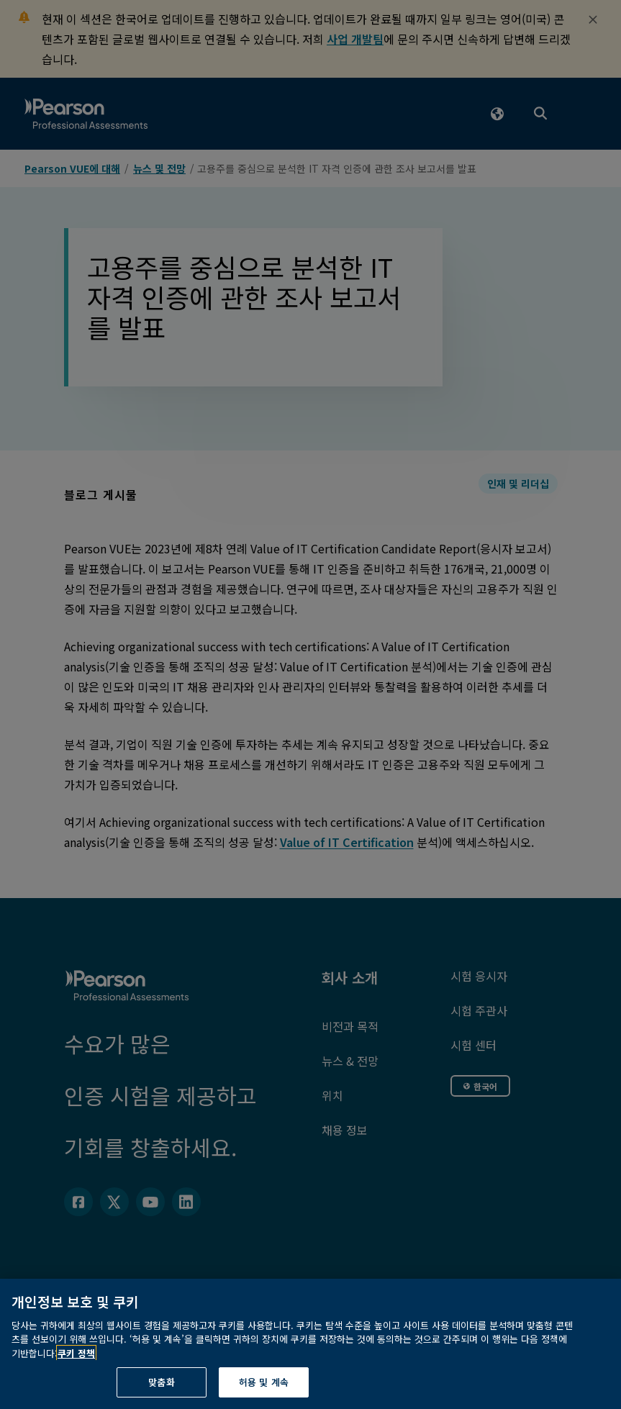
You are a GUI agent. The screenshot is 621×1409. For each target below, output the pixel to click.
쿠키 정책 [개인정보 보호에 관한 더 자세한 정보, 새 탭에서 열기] (76, 1382)
